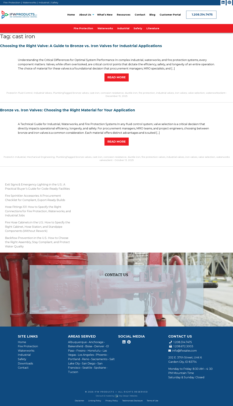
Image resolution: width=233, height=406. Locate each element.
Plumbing (58, 92)
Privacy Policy (111, 400)
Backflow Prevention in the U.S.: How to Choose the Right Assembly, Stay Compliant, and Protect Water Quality (37, 242)
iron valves (181, 92)
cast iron (94, 92)
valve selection (196, 92)
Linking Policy (94, 400)
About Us (85, 14)
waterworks (212, 92)
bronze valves (81, 92)
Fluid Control (25, 92)
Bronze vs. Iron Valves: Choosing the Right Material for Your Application (67, 110)
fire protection (147, 92)
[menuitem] (71, 15)
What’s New (104, 14)
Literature (152, 28)
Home (71, 14)
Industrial (123, 28)
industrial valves (165, 92)
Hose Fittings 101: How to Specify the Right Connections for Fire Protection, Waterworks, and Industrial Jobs (38, 211)
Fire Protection (83, 28)
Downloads (25, 363)
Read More (116, 77)
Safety (138, 28)
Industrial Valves (43, 92)
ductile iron (131, 92)
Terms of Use (152, 400)
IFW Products (105, 392)
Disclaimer (79, 400)
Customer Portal (170, 14)
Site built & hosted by (116, 396)
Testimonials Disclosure (132, 400)
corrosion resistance (112, 92)
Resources (123, 14)
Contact (140, 14)
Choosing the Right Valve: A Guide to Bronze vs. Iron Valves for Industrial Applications (81, 46)
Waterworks (105, 28)
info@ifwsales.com (182, 350)
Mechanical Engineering (41, 157)
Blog (152, 14)
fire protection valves (153, 157)
